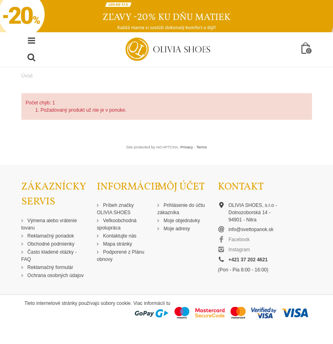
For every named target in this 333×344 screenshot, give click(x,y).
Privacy (186, 147)
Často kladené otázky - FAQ (49, 255)
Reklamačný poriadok (50, 236)
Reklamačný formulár (49, 267)
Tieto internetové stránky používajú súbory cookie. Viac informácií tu (98, 303)
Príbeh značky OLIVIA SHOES (115, 208)
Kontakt (241, 187)
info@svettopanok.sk (251, 229)
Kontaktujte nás (119, 236)
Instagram (239, 249)
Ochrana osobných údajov (55, 275)
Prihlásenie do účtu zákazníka (181, 208)
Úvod (27, 76)
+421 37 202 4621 (248, 260)
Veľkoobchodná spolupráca (116, 224)
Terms (202, 147)
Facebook (239, 239)
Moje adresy (176, 228)
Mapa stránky (117, 244)
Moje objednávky (181, 220)
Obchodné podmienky (50, 244)
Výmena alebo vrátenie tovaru (49, 224)
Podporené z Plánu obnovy (120, 255)
